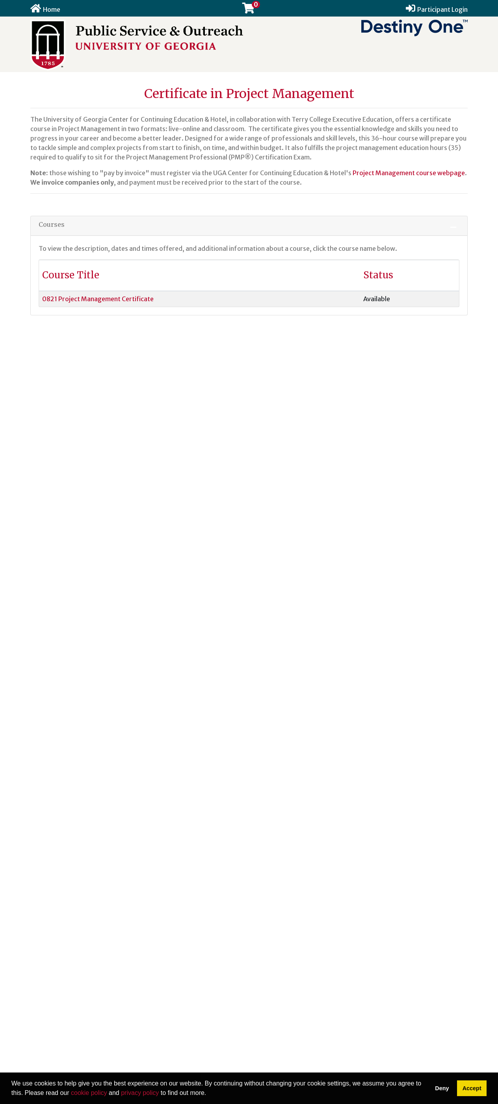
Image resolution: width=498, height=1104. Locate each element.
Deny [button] (442, 1088)
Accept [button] (472, 1088)
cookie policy (89, 1092)
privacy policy (140, 1092)
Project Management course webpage (409, 173)
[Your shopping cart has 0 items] (249, 10)
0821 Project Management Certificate (98, 299)
